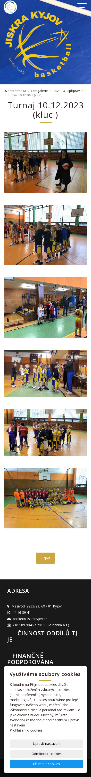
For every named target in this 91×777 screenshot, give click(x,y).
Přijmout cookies (46, 764)
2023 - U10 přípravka (68, 91)
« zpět (45, 558)
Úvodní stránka (15, 91)
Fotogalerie (39, 91)
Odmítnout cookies (47, 753)
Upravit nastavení (46, 743)
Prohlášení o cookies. (26, 730)
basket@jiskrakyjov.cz (30, 618)
